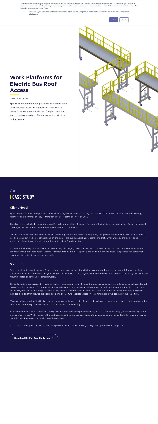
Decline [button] (124, 20)
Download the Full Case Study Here (34, 338)
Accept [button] (113, 20)
